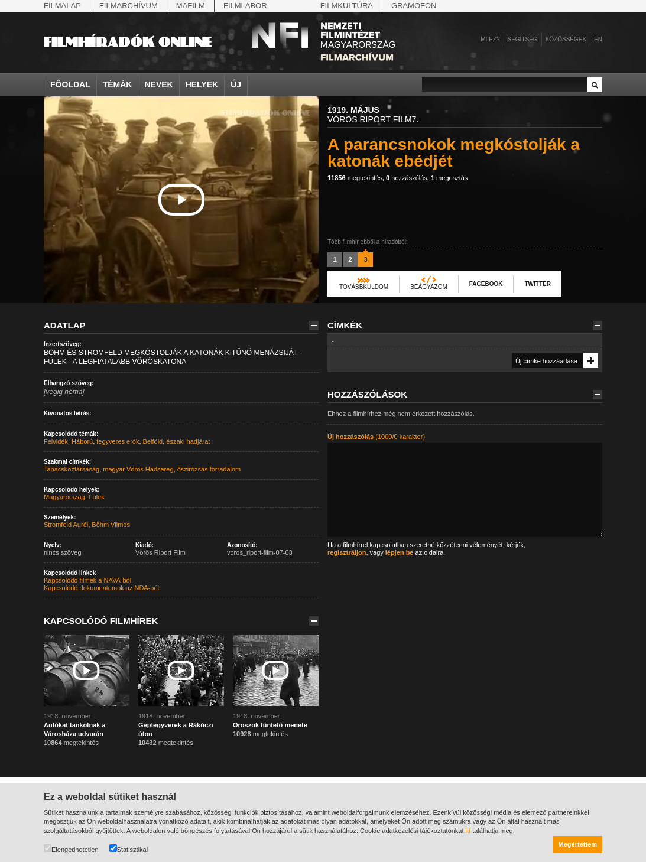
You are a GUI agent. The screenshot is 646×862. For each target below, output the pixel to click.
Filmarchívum (128, 5)
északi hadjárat (188, 441)
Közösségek (566, 39)
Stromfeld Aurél (66, 524)
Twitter (537, 284)
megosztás (449, 177)
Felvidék (56, 441)
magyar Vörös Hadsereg (138, 469)
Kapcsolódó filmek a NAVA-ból (87, 580)
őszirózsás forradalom (209, 469)
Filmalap (62, 5)
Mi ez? (490, 39)
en (598, 39)
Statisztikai (128, 848)
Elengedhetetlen (71, 848)
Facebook (486, 284)
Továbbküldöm (363, 287)
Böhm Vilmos (111, 524)
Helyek (202, 84)
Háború (82, 441)
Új (236, 84)
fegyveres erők (117, 441)
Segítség (523, 39)
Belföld (153, 441)
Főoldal (70, 84)
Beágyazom (428, 287)
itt (468, 830)
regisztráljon (346, 552)
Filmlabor (245, 5)
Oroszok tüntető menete (270, 724)
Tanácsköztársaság (71, 469)
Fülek (97, 496)
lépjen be (399, 552)
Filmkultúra (346, 5)
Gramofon (414, 5)
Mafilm (190, 5)
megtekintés (354, 177)
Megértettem (578, 844)
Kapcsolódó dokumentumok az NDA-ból (101, 587)
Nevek (158, 84)
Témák (117, 84)
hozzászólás (406, 177)
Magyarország (64, 496)
